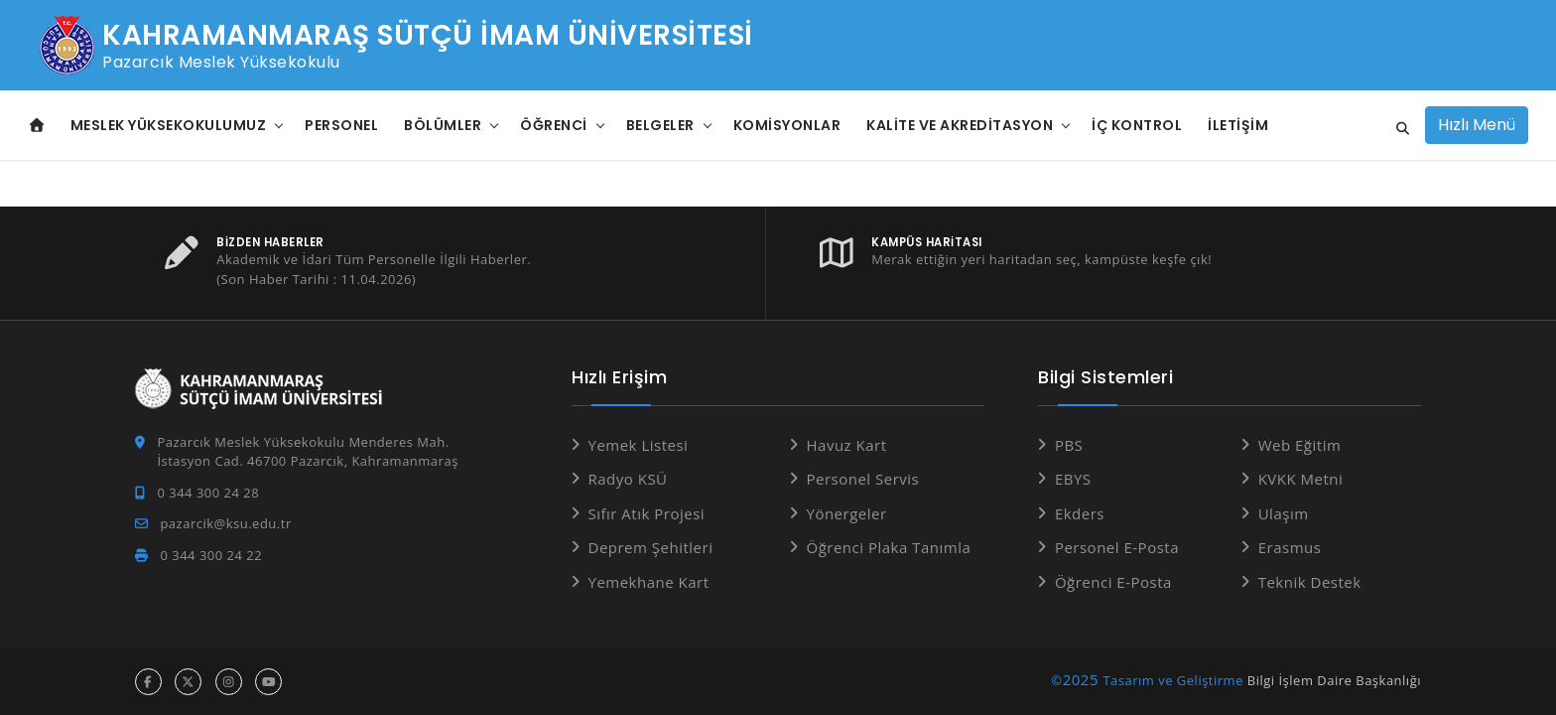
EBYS (1073, 479)
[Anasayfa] (37, 125)
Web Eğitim (1300, 445)
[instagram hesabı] (228, 681)
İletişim (1238, 125)
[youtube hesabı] (268, 681)
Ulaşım (1283, 513)
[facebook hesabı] (148, 681)
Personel (341, 125)
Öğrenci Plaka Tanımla (889, 547)
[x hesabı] (188, 681)
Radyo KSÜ (628, 479)
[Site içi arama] (1397, 129)
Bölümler (442, 125)
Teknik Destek (1310, 582)
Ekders (1079, 513)
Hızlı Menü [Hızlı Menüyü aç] (1476, 124)
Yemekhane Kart (649, 582)
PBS (1069, 445)
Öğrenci (553, 125)
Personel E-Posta (1117, 547)
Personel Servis (863, 479)
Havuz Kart (847, 445)
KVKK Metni (1301, 479)
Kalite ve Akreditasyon (959, 125)
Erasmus (1290, 547)
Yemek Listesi (638, 445)
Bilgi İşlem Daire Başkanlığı (1334, 680)
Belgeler (660, 125)
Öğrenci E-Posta (1113, 582)
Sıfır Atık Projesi (647, 513)
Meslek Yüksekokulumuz (168, 125)
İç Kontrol (1137, 125)
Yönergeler (847, 513)
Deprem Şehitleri (650, 547)
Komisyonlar (787, 125)
